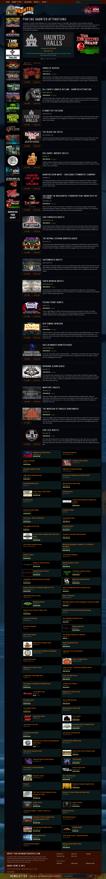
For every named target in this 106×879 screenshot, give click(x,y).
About (36, 2)
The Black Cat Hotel (53, 132)
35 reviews (53, 74)
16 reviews (53, 329)
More (44, 2)
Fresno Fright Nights (53, 302)
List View (27, 63)
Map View (37, 63)
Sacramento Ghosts (53, 259)
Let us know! (10, 872)
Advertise (59, 863)
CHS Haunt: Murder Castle (56, 153)
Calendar (28, 2)
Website (37, 82)
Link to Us (74, 856)
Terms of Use (60, 856)
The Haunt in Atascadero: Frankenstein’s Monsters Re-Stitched (70, 196)
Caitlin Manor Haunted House (57, 345)
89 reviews (53, 159)
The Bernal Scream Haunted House (60, 238)
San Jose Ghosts (51, 430)
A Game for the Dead (48, 48)
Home (8, 2)
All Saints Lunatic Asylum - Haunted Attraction (67, 89)
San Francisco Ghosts (54, 217)
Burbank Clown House (54, 366)
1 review (52, 287)
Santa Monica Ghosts (53, 281)
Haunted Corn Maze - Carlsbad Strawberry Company (69, 174)
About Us (74, 854)
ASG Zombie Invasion (53, 323)
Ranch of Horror (51, 68)
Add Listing (74, 863)
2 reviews (53, 223)
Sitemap (88, 854)
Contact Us (60, 854)
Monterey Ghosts (51, 387)
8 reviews (53, 204)
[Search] (88, 2)
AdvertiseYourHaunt (13, 215)
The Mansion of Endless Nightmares (61, 408)
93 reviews (53, 95)
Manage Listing (90, 863)
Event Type (16, 2)
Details (26, 82)
